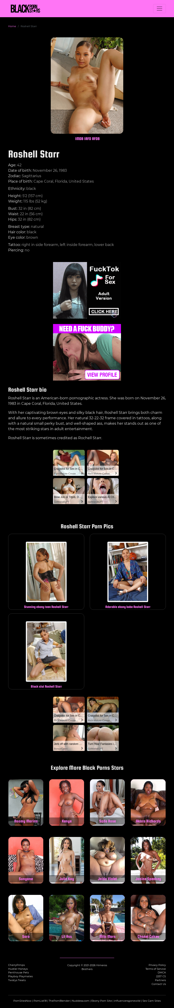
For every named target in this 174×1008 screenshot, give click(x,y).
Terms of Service (155, 968)
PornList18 (40, 1000)
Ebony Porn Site (101, 1000)
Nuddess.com (80, 1000)
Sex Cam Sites (152, 1000)
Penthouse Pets (18, 972)
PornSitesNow (22, 1000)
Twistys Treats (17, 980)
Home (12, 26)
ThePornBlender (59, 1000)
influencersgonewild (127, 1000)
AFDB (96, 138)
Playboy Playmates (20, 976)
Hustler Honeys (18, 968)
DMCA (162, 972)
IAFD (87, 138)
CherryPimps (16, 965)
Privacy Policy (157, 965)
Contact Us (159, 984)
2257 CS (161, 976)
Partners (160, 980)
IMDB (79, 138)
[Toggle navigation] (159, 8)
